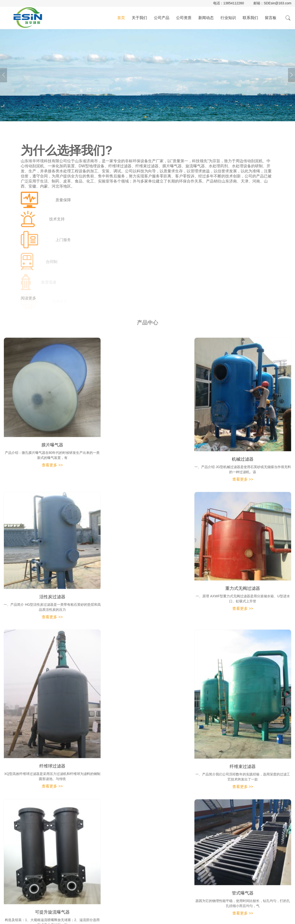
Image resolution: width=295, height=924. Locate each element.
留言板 (270, 18)
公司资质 (184, 18)
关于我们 (139, 18)
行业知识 (228, 18)
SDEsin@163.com (277, 3)
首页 (121, 18)
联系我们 (250, 18)
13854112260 (233, 3)
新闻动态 (206, 18)
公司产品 (161, 18)
